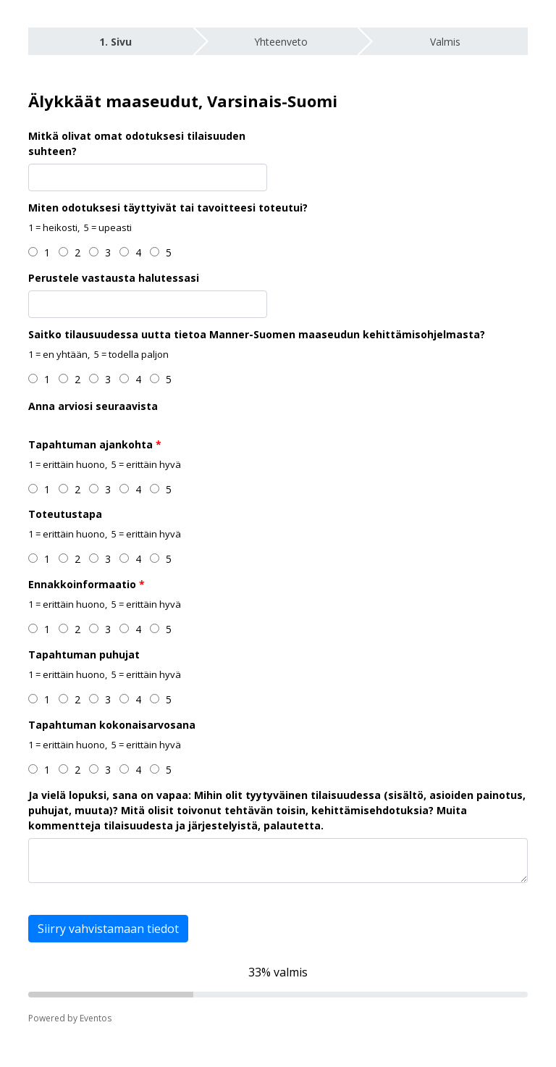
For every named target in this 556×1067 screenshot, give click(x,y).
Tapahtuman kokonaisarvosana (111, 725)
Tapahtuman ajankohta (90, 444)
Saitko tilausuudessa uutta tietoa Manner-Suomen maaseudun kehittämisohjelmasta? (256, 334)
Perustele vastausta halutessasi (113, 278)
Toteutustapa (65, 514)
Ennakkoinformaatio (82, 584)
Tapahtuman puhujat (84, 654)
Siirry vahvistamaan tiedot (108, 929)
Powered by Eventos (69, 1018)
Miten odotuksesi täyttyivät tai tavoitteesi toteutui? (168, 207)
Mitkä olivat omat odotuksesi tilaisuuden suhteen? (136, 143)
